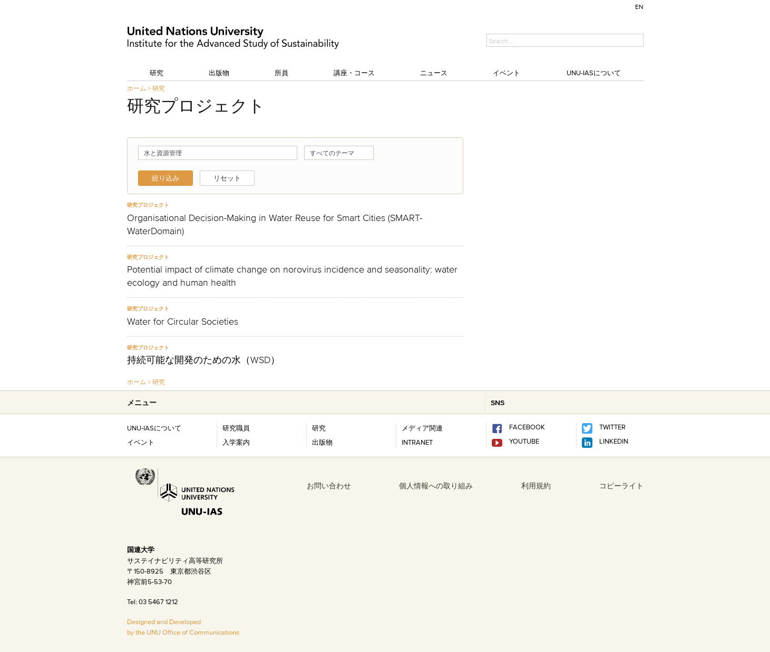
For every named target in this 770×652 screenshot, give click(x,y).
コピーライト (621, 485)
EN (639, 6)
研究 (156, 72)
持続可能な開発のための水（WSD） (203, 360)
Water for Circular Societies (182, 321)
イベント (506, 72)
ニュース (433, 72)
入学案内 (236, 442)
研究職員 (236, 428)
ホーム (136, 88)
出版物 (219, 72)
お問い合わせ (329, 485)
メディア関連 (422, 428)
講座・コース (354, 72)
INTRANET (417, 442)
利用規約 (536, 485)
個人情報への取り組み (436, 485)
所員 (281, 72)
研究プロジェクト (148, 205)
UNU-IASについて (594, 72)
